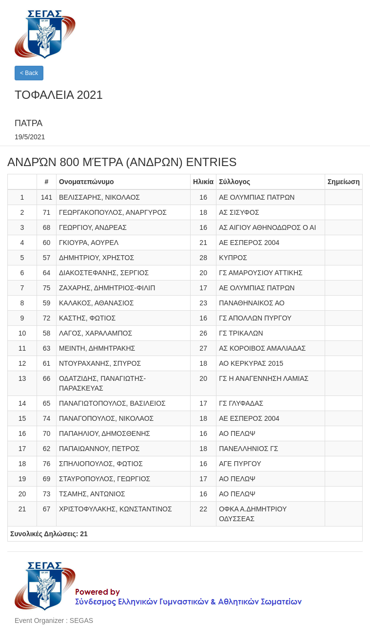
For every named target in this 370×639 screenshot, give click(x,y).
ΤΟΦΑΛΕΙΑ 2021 (59, 94)
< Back (29, 73)
